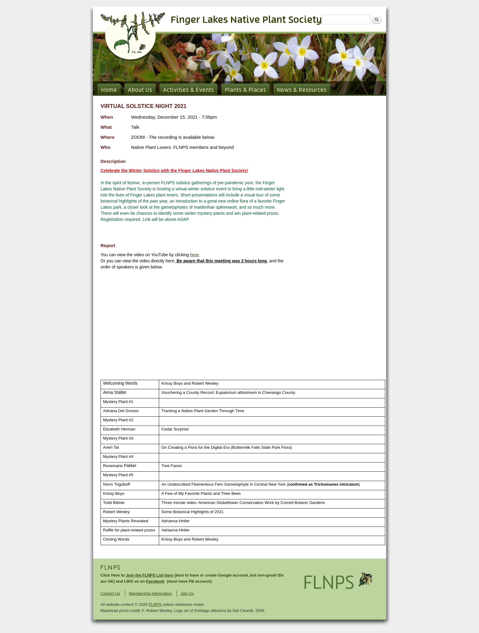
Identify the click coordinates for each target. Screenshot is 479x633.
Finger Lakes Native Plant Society (246, 20)
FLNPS (111, 567)
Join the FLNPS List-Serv (149, 575)
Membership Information (150, 593)
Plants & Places (245, 90)
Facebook (155, 581)
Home (109, 90)
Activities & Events (188, 90)
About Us (140, 90)
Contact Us (110, 593)
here (194, 254)
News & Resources (302, 90)
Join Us (187, 593)
